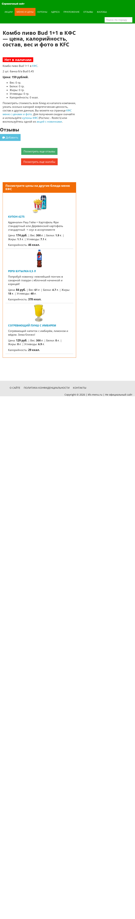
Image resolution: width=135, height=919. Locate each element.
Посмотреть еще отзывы (39, 151)
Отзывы (88, 11)
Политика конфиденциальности (47, 387)
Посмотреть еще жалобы (39, 161)
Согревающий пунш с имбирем (32, 325)
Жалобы (102, 11)
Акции (9, 11)
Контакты (79, 387)
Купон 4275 (16, 216)
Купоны (42, 11)
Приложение (71, 11)
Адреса (55, 11)
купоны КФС (30, 118)
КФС (34, 66)
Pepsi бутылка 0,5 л (22, 271)
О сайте (15, 387)
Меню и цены (25, 11)
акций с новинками (49, 121)
